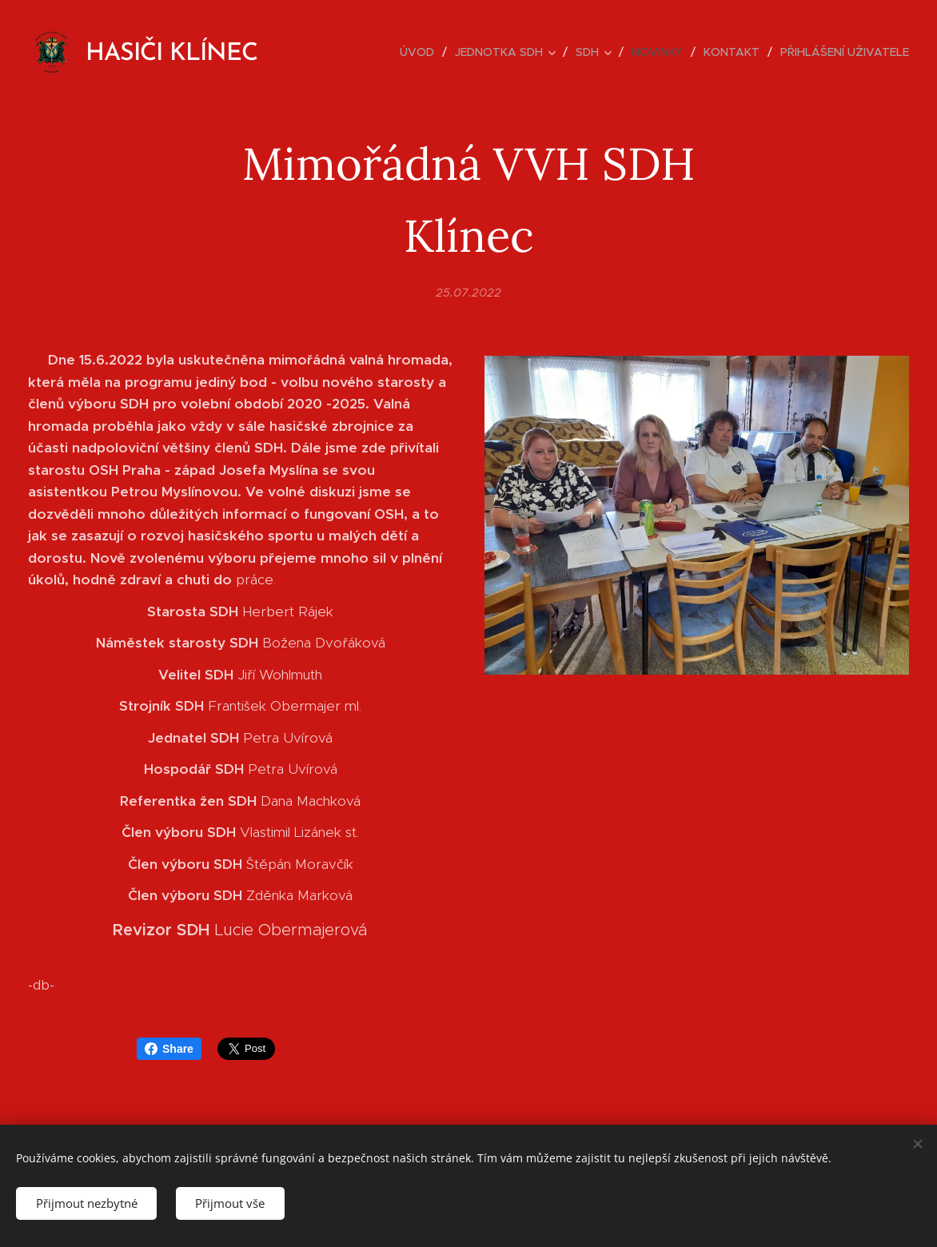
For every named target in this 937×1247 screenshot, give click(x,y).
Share (169, 1048)
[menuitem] (421, 52)
